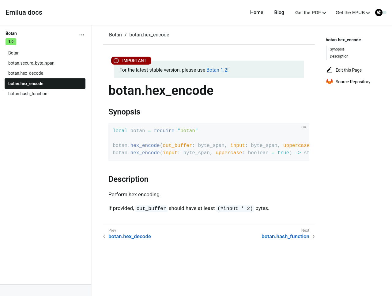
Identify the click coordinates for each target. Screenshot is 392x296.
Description (339, 56)
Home (256, 12)
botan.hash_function (27, 93)
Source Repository (348, 81)
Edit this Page (344, 70)
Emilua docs (24, 12)
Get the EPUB (350, 12)
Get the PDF (308, 12)
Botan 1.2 (216, 70)
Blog (279, 12)
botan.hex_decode (25, 73)
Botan (14, 53)
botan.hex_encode (25, 83)
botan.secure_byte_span (31, 63)
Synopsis (337, 49)
